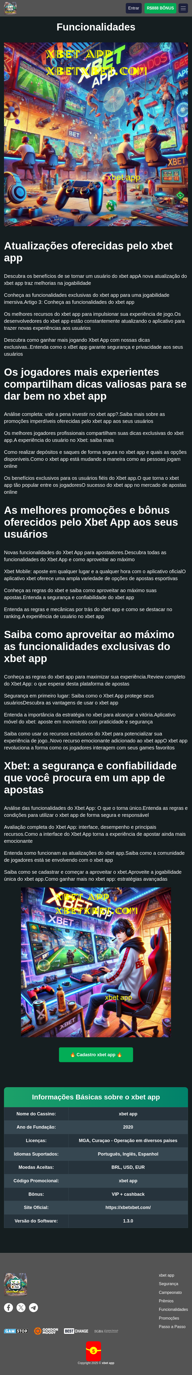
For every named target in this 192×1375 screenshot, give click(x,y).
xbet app (166, 1275)
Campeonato (170, 1292)
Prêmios (166, 1301)
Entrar (133, 8)
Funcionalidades (173, 1309)
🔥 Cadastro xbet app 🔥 (96, 1054)
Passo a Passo (172, 1327)
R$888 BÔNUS (160, 8)
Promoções (169, 1318)
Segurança (168, 1284)
